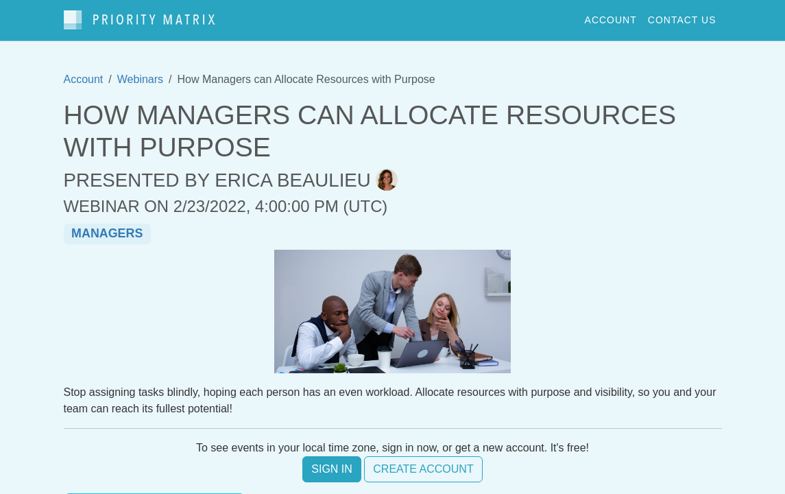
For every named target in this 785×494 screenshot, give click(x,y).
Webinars (140, 79)
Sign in (331, 469)
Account (84, 79)
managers (107, 233)
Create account (423, 469)
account (611, 19)
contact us (682, 19)
